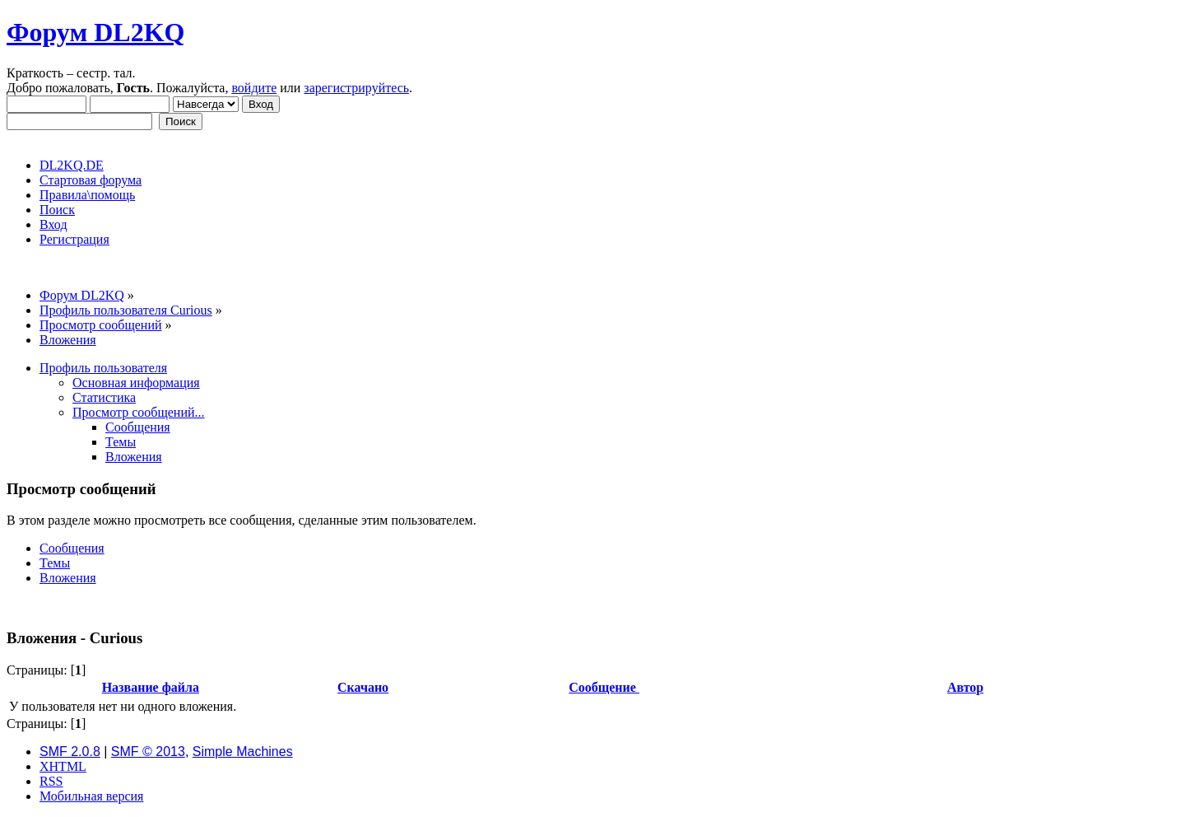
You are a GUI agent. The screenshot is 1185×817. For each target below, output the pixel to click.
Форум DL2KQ (95, 32)
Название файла (150, 687)
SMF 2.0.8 (70, 752)
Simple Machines (243, 752)
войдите (253, 88)
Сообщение (604, 687)
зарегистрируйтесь (356, 88)
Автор (965, 687)
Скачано (362, 687)
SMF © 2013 (148, 752)
